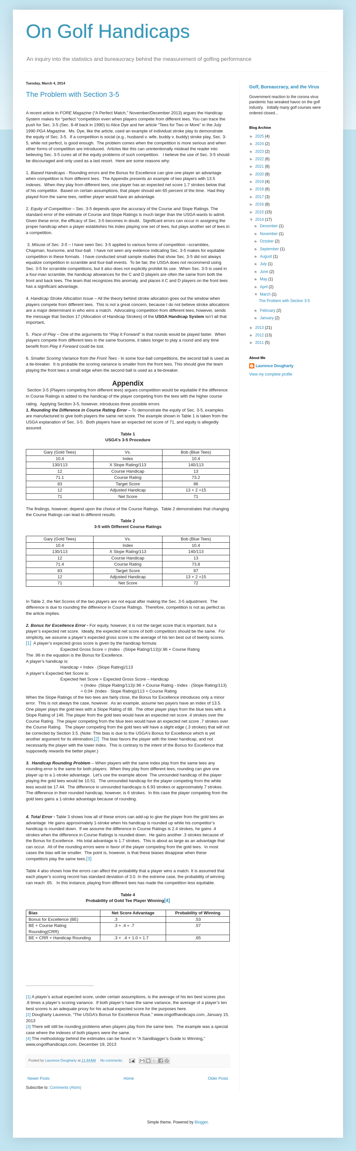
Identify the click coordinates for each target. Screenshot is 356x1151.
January (267, 318)
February (268, 310)
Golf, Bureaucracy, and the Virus (284, 86)
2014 (260, 219)
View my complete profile (270, 374)
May (264, 279)
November (269, 233)
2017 (260, 197)
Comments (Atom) (65, 1087)
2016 (260, 204)
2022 (260, 159)
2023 (260, 151)
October (267, 241)
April (264, 287)
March (266, 294)
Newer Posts (39, 1078)
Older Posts (218, 1078)
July (264, 264)
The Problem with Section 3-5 (72, 94)
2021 (260, 166)
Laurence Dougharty (275, 366)
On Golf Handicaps (108, 31)
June (264, 271)
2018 (260, 189)
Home (129, 1078)
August (266, 256)
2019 (260, 181)
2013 (260, 327)
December (269, 226)
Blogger (201, 1122)
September (270, 249)
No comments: (112, 1060)
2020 (260, 174)
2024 (260, 143)
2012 (260, 335)
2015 (260, 212)
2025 (260, 136)
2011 (260, 342)
